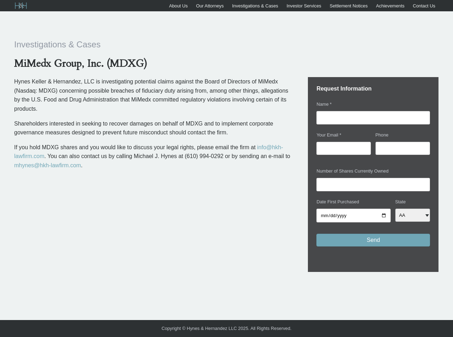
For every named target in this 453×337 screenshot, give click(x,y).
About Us (178, 5)
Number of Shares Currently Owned (352, 171)
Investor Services (304, 5)
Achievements (390, 5)
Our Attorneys (210, 5)
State (400, 201)
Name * (324, 104)
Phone (382, 135)
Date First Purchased (337, 201)
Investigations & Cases (255, 5)
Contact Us (424, 5)
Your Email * (328, 135)
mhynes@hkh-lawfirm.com (47, 165)
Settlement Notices (348, 5)
